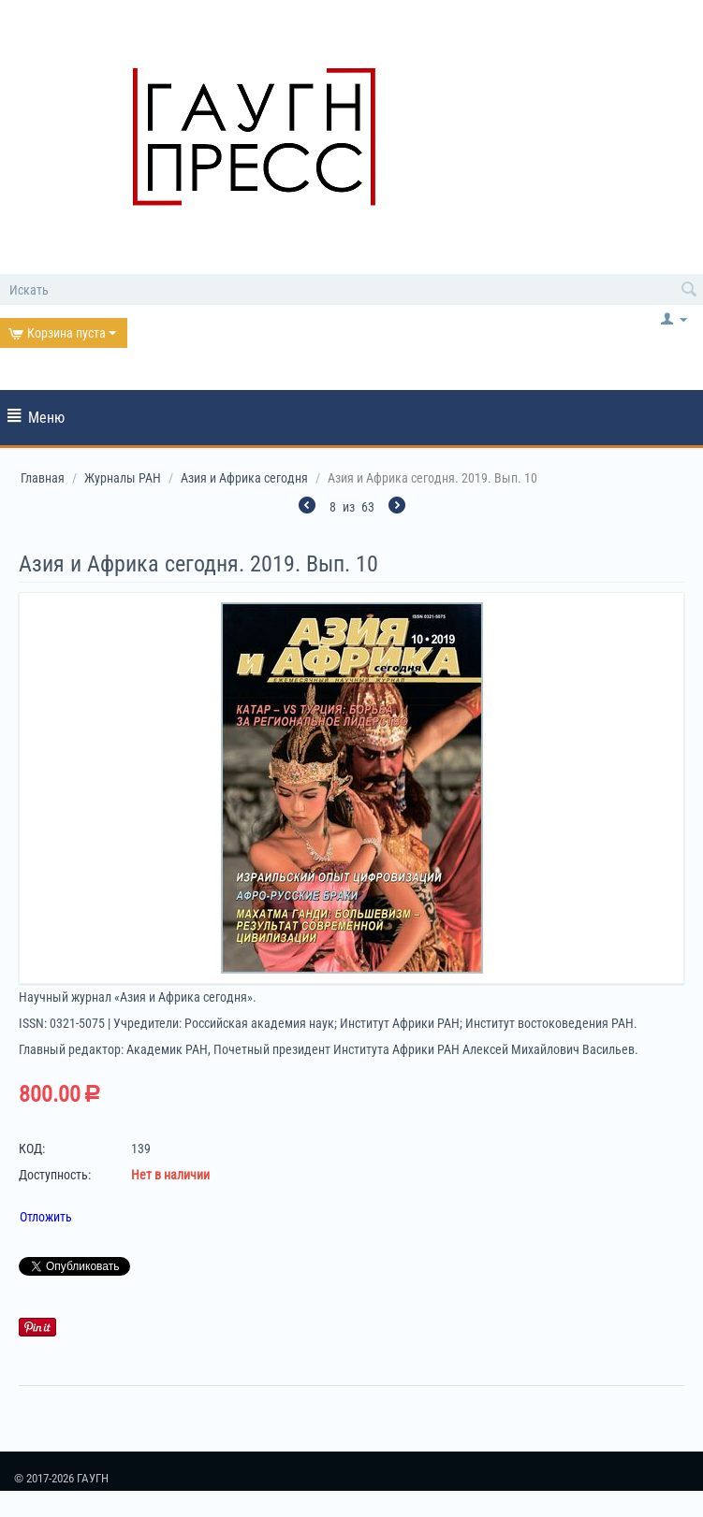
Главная (43, 477)
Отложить (46, 1216)
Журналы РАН (122, 477)
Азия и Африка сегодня (244, 477)
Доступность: (55, 1174)
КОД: (32, 1148)
